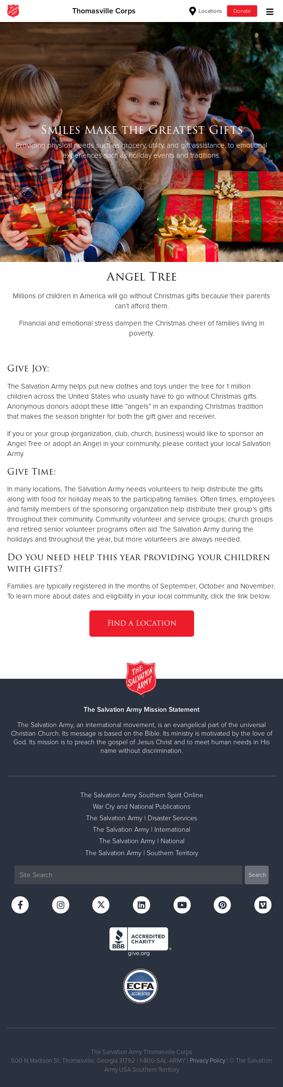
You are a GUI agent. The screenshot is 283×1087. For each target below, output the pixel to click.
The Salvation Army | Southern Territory (141, 853)
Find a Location (141, 623)
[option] (141, 142)
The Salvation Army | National (142, 841)
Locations (205, 11)
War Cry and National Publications (141, 807)
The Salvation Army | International (141, 830)
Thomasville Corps (104, 11)
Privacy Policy (207, 1061)
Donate (242, 11)
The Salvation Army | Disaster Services (141, 818)
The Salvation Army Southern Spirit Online (141, 795)
